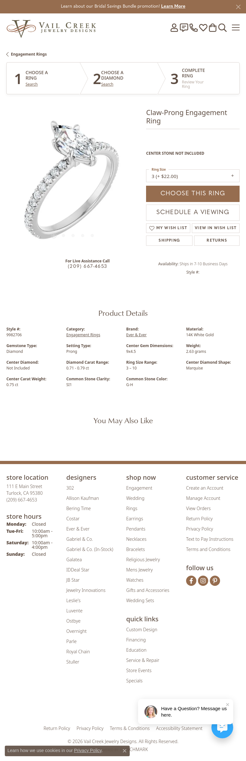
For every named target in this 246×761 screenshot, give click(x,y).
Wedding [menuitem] (135, 498)
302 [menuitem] (70, 488)
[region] (73, 183)
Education (136, 650)
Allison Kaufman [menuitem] (82, 498)
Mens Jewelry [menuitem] (139, 570)
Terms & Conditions (130, 728)
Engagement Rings (29, 54)
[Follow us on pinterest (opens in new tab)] (215, 581)
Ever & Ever (136, 335)
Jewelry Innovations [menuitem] (85, 590)
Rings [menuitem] (131, 508)
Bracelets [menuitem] (135, 549)
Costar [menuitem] (72, 519)
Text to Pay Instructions (210, 539)
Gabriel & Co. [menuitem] (79, 539)
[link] (184, 27)
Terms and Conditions (208, 549)
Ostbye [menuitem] (73, 621)
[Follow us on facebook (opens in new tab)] (191, 581)
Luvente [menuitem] (74, 611)
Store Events (139, 670)
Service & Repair (142, 660)
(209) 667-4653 (87, 266)
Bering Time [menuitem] (78, 508)
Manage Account (203, 498)
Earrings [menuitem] (134, 519)
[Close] (238, 7)
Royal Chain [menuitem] (78, 651)
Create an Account (204, 488)
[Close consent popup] (125, 751)
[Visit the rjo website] (124, 708)
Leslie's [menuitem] (73, 600)
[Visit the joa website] (107, 708)
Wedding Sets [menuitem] (140, 600)
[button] (174, 27)
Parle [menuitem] (71, 641)
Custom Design (141, 629)
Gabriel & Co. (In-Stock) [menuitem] (89, 549)
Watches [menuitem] (135, 580)
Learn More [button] (173, 6)
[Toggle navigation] (236, 27)
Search (32, 84)
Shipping (169, 241)
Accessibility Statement (179, 728)
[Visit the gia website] (87, 708)
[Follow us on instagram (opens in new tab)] (203, 581)
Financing (136, 640)
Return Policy (199, 519)
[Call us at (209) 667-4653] (21, 500)
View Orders (198, 508)
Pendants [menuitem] (135, 529)
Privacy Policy (199, 529)
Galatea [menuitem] (74, 559)
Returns (217, 241)
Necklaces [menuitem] (136, 539)
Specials (134, 681)
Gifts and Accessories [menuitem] (147, 590)
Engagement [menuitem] (139, 488)
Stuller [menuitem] (72, 662)
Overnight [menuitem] (76, 631)
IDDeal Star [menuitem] (77, 570)
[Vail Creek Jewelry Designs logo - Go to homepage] (51, 27)
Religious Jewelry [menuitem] (143, 559)
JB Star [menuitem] (72, 580)
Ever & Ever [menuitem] (77, 529)
